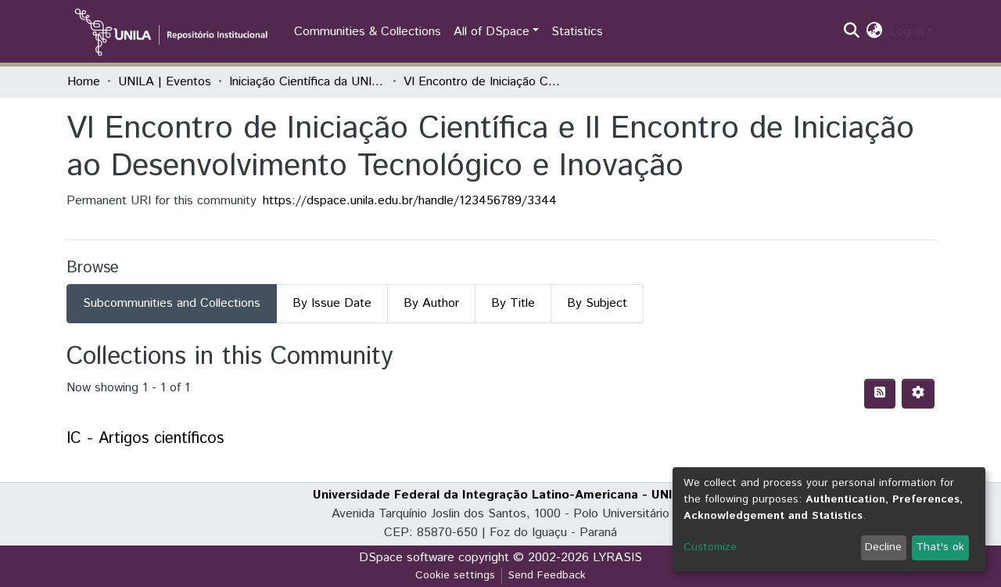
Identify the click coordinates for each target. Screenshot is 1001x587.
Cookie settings (455, 575)
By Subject (597, 303)
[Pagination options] (918, 394)
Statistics (577, 32)
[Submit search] (852, 32)
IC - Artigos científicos (145, 438)
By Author (431, 303)
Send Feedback (547, 575)
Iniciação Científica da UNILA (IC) (307, 82)
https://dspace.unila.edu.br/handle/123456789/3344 (410, 201)
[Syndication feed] (879, 394)
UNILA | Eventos (164, 82)
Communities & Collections (367, 32)
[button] (874, 32)
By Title (513, 303)
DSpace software (406, 558)
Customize (710, 547)
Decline (883, 547)
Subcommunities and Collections (171, 303)
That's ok (940, 547)
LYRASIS (617, 558)
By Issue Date (331, 303)
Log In (906, 32)
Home (83, 82)
